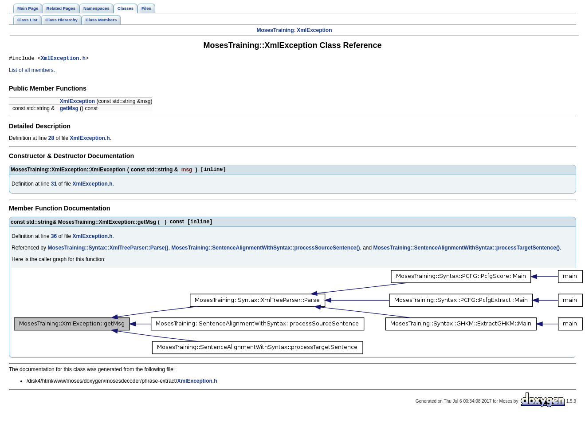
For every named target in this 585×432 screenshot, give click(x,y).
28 (51, 139)
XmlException (314, 30)
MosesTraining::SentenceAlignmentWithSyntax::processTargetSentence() (466, 251)
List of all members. (32, 71)
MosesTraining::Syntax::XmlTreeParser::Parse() (107, 251)
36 (54, 240)
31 (54, 186)
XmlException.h (63, 59)
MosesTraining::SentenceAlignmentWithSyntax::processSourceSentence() (265, 251)
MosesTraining (275, 30)
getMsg (69, 110)
